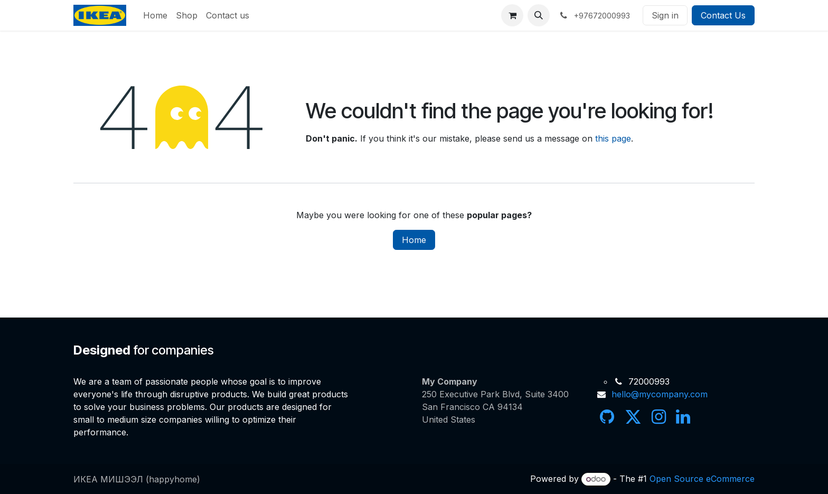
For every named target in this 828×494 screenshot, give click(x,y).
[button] (539, 15)
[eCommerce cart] (512, 15)
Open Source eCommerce (702, 478)
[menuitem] (155, 15)
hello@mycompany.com (659, 394)
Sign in (665, 15)
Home (414, 240)
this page (613, 138)
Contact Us (723, 15)
